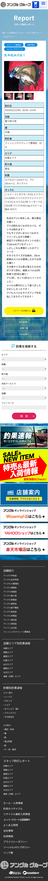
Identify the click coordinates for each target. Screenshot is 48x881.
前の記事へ (24, 321)
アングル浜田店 (10, 592)
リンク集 (8, 852)
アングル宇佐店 (10, 575)
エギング (8, 701)
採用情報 (8, 836)
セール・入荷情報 (13, 803)
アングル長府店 (10, 604)
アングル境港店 (10, 587)
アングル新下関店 (11, 608)
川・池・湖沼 (10, 749)
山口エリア (8, 664)
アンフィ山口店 (10, 628)
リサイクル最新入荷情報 (16, 814)
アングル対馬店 (10, 616)
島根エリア (8, 656)
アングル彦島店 (10, 600)
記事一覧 (24, 328)
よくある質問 (10, 825)
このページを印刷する (22, 310)
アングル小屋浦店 (11, 583)
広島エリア (8, 660)
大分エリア (8, 672)
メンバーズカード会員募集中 (16, 819)
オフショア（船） (12, 709)
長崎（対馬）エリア (12, 676)
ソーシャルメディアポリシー (16, 847)
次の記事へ (24, 334)
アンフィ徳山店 (10, 620)
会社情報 (8, 830)
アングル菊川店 (10, 596)
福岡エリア (8, 668)
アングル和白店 (10, 612)
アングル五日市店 (11, 579)
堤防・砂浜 (9, 729)
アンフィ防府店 (10, 624)
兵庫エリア (8, 648)
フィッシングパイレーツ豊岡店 (16, 632)
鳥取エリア (8, 652)
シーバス (8, 697)
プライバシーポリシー (15, 841)
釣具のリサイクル (13, 808)
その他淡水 (9, 717)
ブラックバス (10, 713)
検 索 (24, 416)
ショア (7, 705)
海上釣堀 (8, 741)
